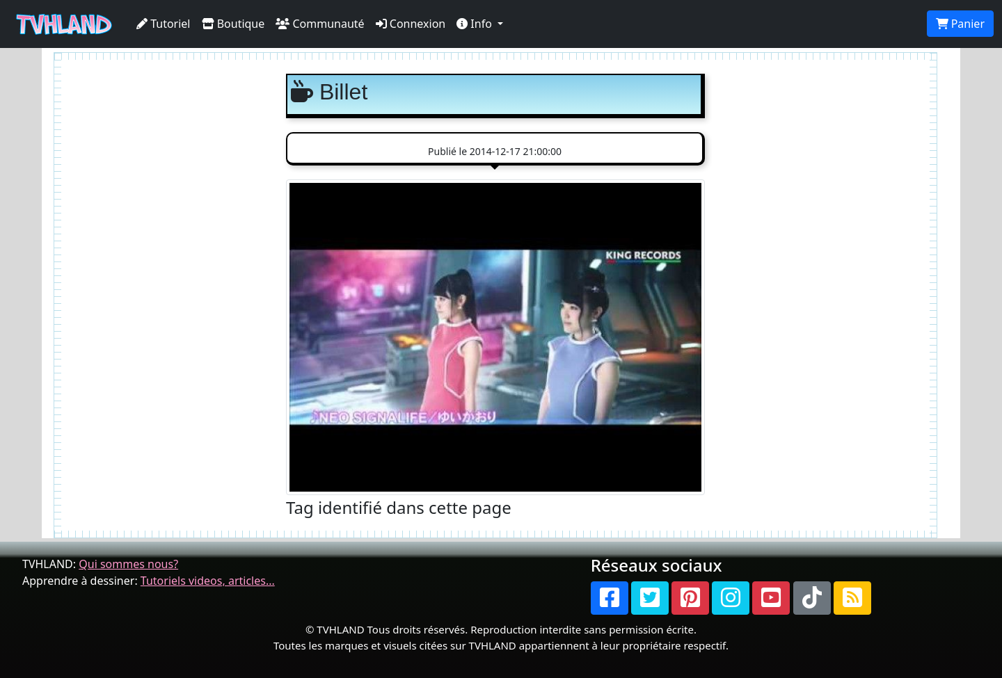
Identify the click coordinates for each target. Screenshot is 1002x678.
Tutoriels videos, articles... (208, 580)
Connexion (411, 23)
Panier (960, 23)
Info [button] (475, 23)
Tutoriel (163, 23)
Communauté (320, 23)
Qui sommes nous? (128, 564)
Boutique (233, 23)
